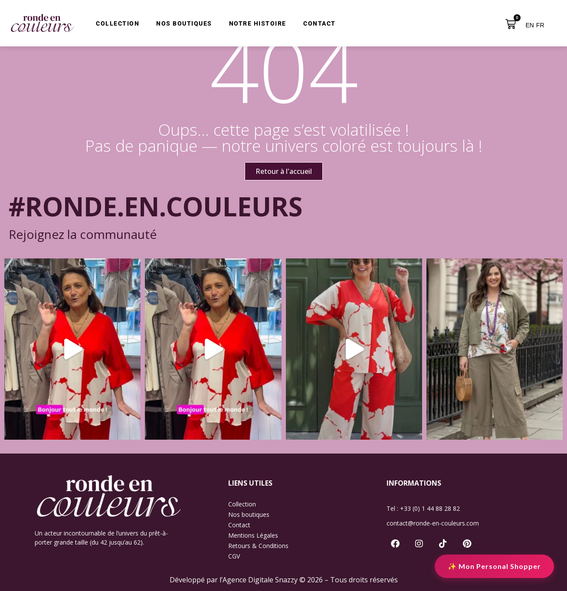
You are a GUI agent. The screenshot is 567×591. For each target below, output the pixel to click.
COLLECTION (117, 23)
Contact (239, 525)
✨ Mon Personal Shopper (494, 566)
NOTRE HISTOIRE (257, 23)
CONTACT (319, 23)
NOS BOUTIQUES (184, 23)
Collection (242, 504)
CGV (234, 556)
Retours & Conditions (258, 546)
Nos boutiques (248, 514)
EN (529, 25)
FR (540, 25)
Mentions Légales (253, 535)
